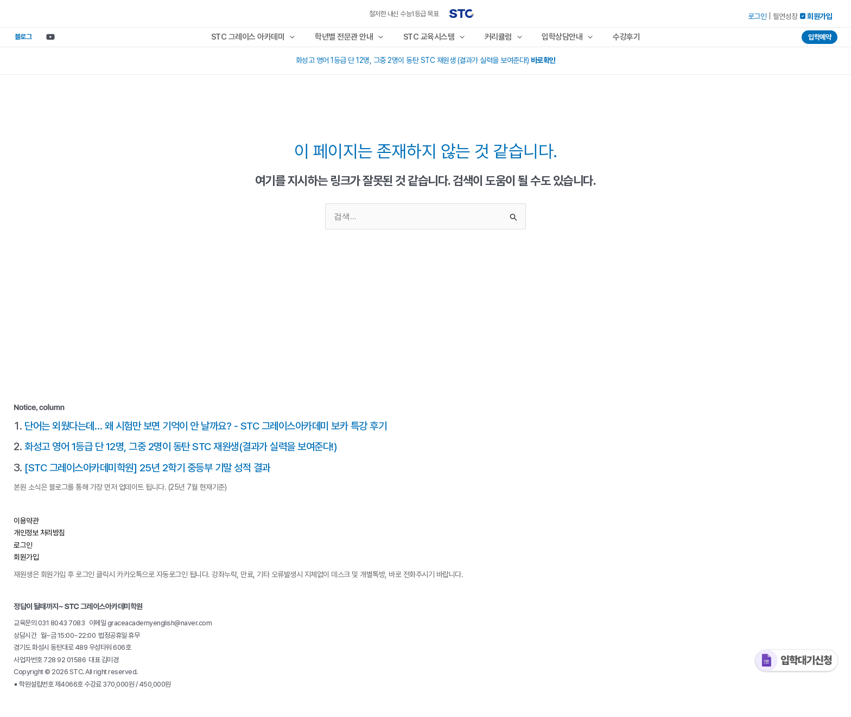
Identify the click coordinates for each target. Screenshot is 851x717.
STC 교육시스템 (436, 39)
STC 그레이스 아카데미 (262, 39)
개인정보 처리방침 (40, 537)
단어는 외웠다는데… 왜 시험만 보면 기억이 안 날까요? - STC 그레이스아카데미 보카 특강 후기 (215, 430)
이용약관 (26, 525)
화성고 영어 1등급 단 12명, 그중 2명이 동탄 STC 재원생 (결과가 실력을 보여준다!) (426, 65)
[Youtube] (43, 39)
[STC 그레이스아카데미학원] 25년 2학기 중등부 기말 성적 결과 (153, 471)
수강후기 (617, 39)
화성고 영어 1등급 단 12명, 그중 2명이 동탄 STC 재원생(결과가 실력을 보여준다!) (188, 451)
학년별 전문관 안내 (354, 39)
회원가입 (26, 561)
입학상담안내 (562, 39)
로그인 (757, 16)
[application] (299, 39)
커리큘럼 (501, 39)
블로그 (19, 39)
